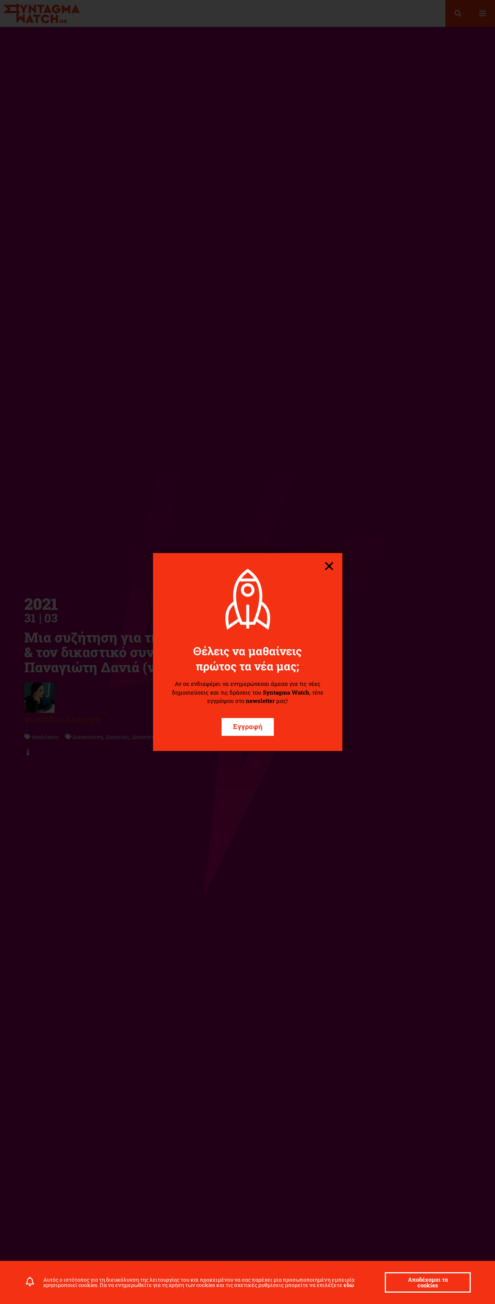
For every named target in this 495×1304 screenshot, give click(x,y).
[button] (329, 566)
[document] (247, 652)
